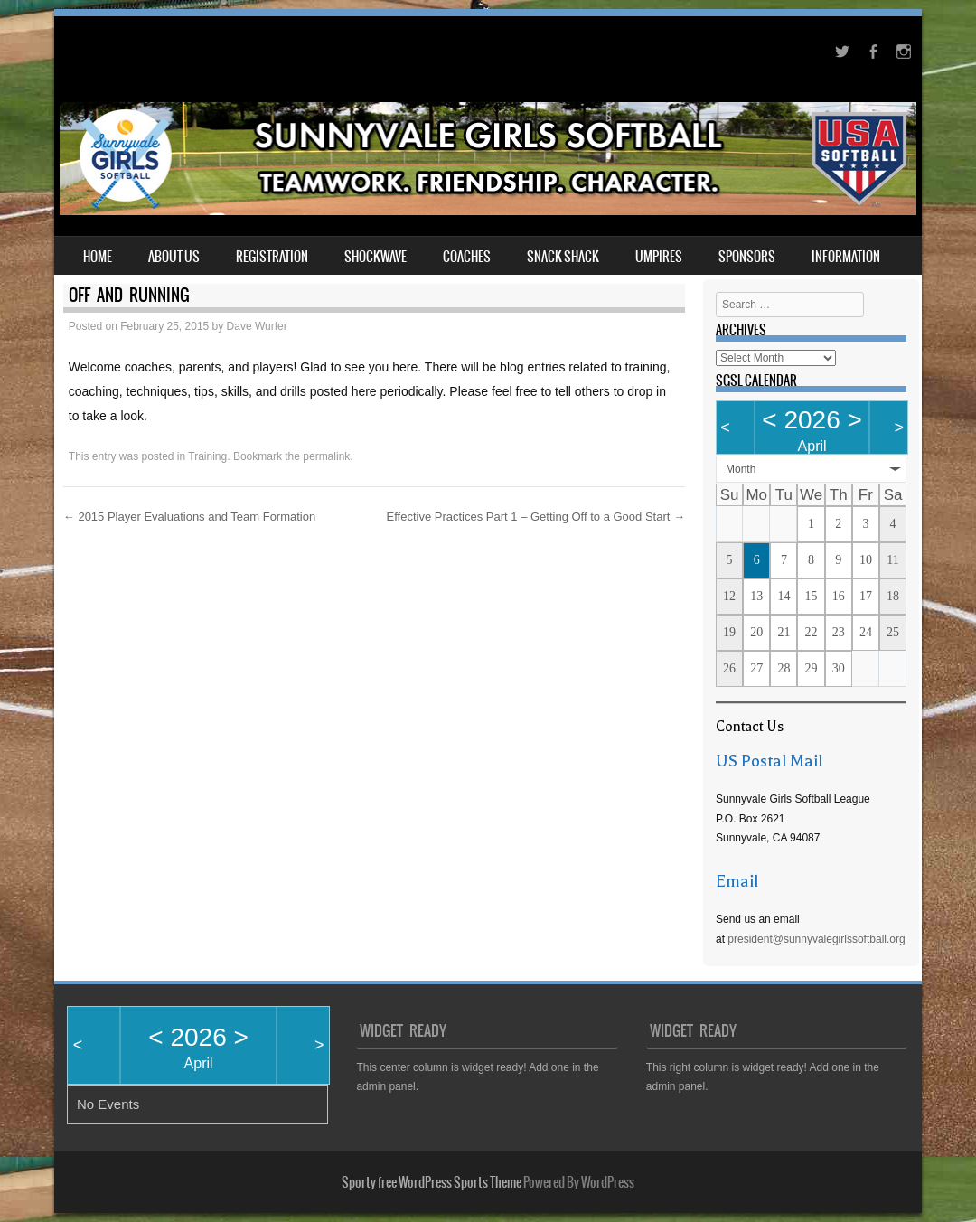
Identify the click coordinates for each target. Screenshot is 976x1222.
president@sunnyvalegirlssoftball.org (816, 939)
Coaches (467, 257)
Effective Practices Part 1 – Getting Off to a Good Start (536, 516)
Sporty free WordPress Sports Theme (431, 1182)
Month (740, 469)
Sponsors (746, 257)
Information (846, 257)
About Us (174, 257)
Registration (272, 257)
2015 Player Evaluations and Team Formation (189, 516)
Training (207, 456)
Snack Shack (563, 257)
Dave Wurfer (257, 326)
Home (97, 257)
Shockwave (375, 257)
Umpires (658, 257)
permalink (326, 456)
